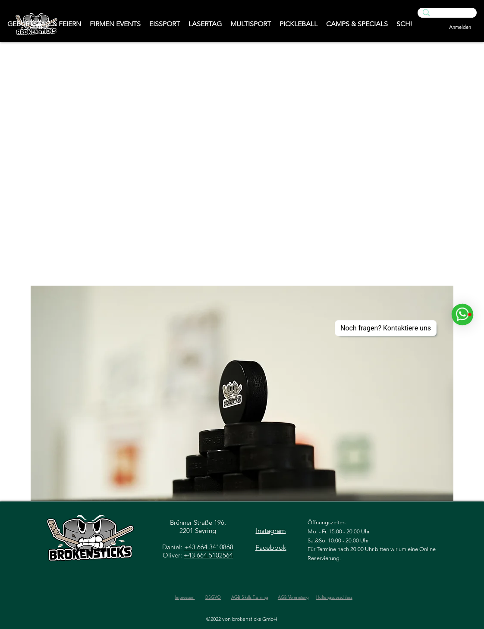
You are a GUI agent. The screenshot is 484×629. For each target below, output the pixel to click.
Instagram (271, 530)
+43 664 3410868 (208, 547)
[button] (242, 393)
